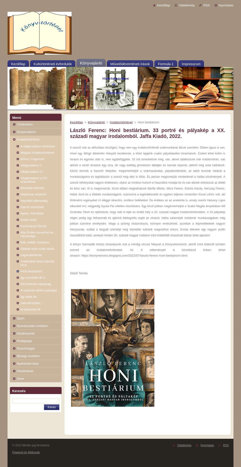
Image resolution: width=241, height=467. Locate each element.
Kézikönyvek (25, 333)
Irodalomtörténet (28, 139)
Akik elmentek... (31, 303)
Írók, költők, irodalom (34, 242)
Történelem (25, 124)
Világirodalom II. (31, 171)
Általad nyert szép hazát (37, 248)
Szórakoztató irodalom (32, 326)
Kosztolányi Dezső (33, 226)
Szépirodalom (26, 132)
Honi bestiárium (31, 271)
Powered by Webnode (26, 452)
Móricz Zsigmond (32, 159)
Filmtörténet (25, 371)
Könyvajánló (96, 122)
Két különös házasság (35, 284)
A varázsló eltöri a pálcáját (38, 290)
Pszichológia (25, 348)
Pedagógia (24, 341)
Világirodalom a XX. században (34, 179)
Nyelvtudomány (27, 363)
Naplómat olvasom (33, 194)
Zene (20, 378)
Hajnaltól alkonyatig (34, 200)
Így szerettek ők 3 (32, 277)
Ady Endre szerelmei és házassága (36, 234)
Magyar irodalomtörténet (37, 152)
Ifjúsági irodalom (28, 356)
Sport (20, 318)
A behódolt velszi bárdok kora (37, 263)
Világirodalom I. (31, 165)
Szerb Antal (28, 219)
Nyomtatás (226, 5)
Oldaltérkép (187, 5)
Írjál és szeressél (32, 207)
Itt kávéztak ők (30, 309)
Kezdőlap (163, 5)
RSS (206, 5)
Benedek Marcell (32, 188)
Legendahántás (31, 255)
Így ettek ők (28, 296)
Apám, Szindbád (31, 213)
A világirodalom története (37, 146)
